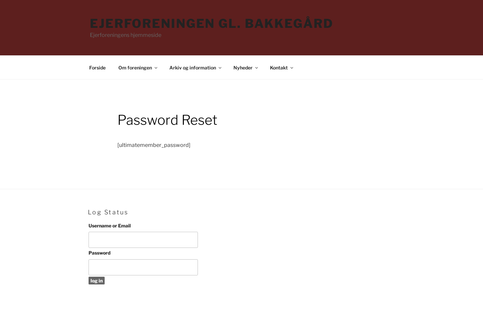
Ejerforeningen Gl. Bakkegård (211, 23)
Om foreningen (138, 67)
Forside (97, 67)
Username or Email (110, 225)
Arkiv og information (195, 67)
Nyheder (246, 67)
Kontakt (282, 67)
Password (100, 253)
